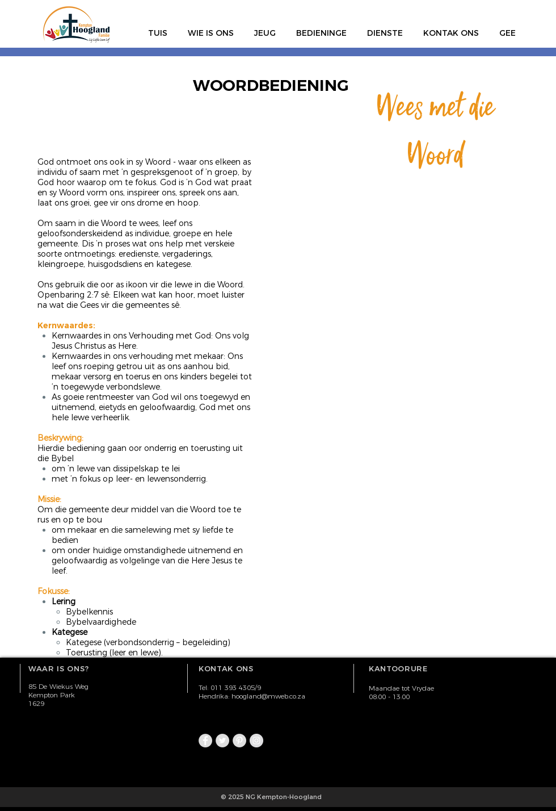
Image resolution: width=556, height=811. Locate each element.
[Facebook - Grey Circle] (205, 740)
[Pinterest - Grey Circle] (239, 740)
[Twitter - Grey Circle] (222, 740)
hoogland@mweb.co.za (268, 696)
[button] (211, 27)
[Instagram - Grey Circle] (256, 740)
